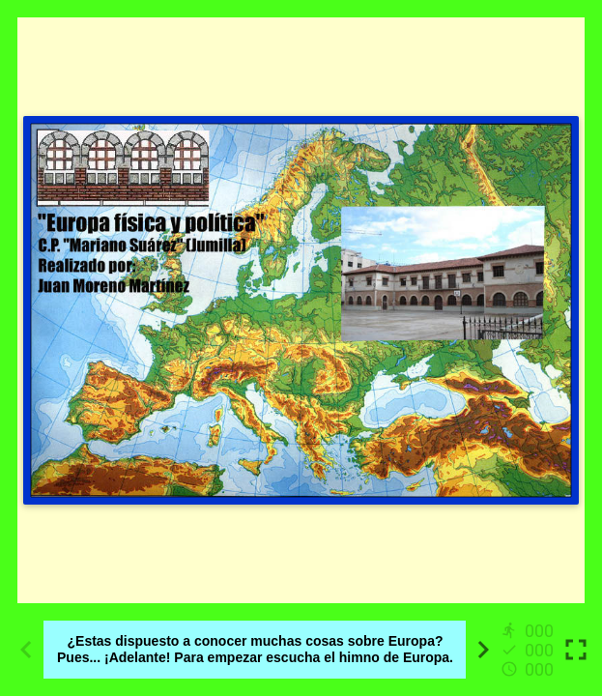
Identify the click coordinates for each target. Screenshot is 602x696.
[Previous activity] (26, 649)
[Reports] (530, 650)
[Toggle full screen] (576, 649)
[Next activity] (483, 649)
